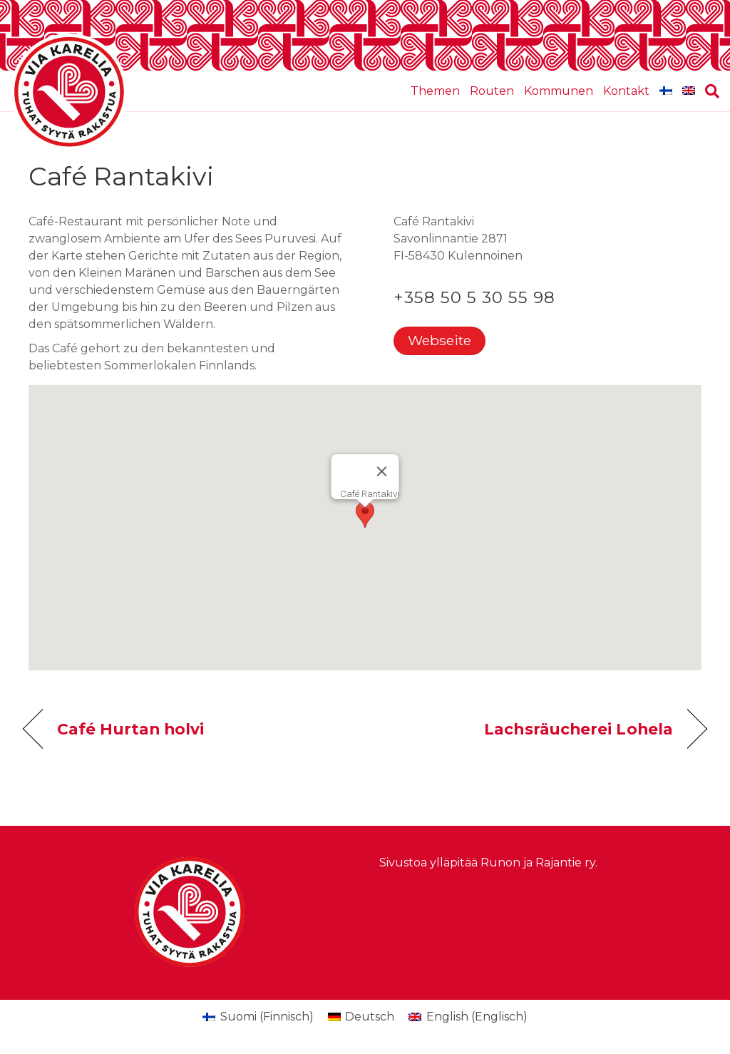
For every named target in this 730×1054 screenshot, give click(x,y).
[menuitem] (665, 91)
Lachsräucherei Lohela (578, 729)
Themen (435, 91)
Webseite (439, 340)
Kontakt (626, 91)
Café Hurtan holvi (130, 729)
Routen (492, 91)
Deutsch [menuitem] (369, 1016)
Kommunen (558, 91)
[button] (365, 514)
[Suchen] (709, 91)
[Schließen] (382, 471)
